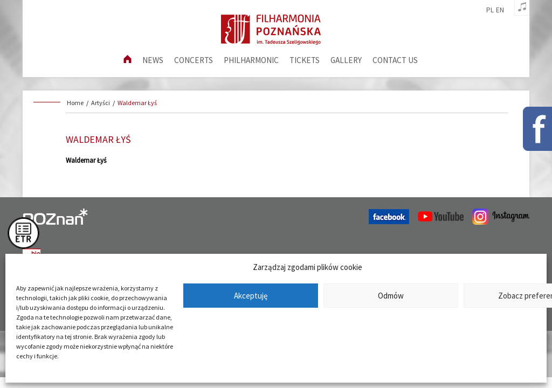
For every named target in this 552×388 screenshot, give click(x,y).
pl (490, 10)
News (152, 60)
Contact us (395, 60)
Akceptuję (250, 295)
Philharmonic (251, 60)
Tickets (304, 60)
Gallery (346, 60)
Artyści (100, 103)
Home (75, 103)
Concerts (193, 60)
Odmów (391, 295)
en (500, 10)
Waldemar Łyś (137, 103)
